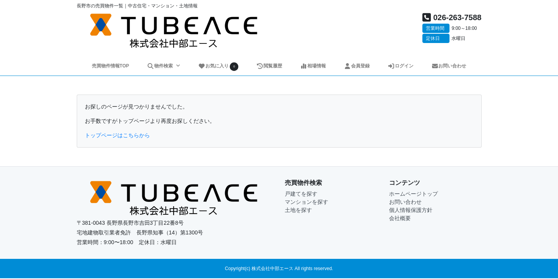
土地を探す (298, 210)
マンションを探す (306, 202)
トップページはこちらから (117, 135)
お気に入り (218, 66)
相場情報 (313, 66)
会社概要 (400, 218)
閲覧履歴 (269, 66)
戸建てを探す (301, 194)
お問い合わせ (449, 66)
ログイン (400, 66)
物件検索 (160, 66)
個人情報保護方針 (410, 210)
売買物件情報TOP (110, 66)
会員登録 (357, 66)
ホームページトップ (413, 194)
